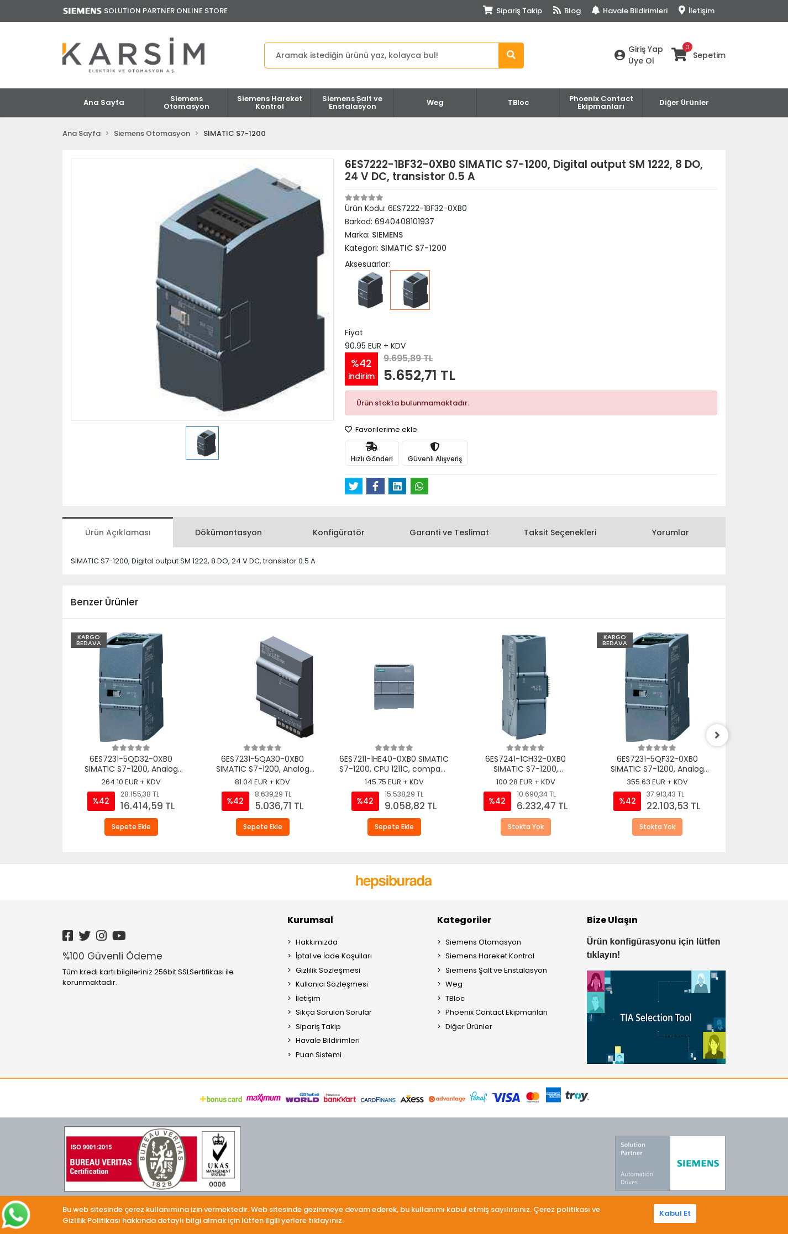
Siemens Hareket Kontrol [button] (269, 102)
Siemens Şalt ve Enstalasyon (496, 970)
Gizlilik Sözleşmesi (328, 970)
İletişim (697, 11)
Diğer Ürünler (468, 1026)
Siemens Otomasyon (483, 942)
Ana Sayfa (103, 102)
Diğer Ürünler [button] (684, 102)
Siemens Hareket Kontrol (489, 956)
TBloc (455, 998)
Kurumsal (310, 920)
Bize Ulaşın (612, 920)
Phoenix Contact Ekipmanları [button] (601, 102)
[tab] (117, 532)
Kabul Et (675, 1213)
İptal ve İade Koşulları (334, 956)
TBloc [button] (518, 102)
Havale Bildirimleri (630, 11)
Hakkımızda (317, 942)
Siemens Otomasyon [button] (186, 102)
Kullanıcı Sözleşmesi (332, 984)
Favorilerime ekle (381, 429)
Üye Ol (641, 60)
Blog (567, 11)
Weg (454, 984)
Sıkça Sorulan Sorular (334, 1012)
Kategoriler (464, 920)
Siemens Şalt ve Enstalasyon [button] (352, 102)
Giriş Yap (645, 49)
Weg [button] (435, 102)
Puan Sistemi (319, 1055)
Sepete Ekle (131, 826)
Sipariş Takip (512, 11)
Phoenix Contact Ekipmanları (496, 1012)
